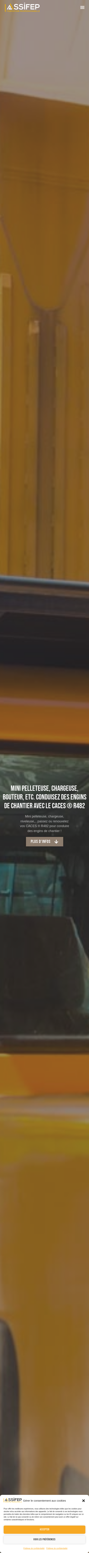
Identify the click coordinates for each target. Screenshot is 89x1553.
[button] (83, 1500)
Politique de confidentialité (33, 1548)
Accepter (44, 1529)
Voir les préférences (44, 1539)
